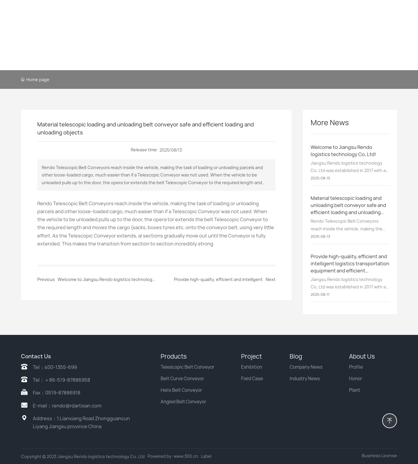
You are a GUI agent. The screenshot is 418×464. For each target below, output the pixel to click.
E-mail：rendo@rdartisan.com (67, 405)
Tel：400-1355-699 (55, 367)
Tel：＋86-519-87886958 (61, 380)
